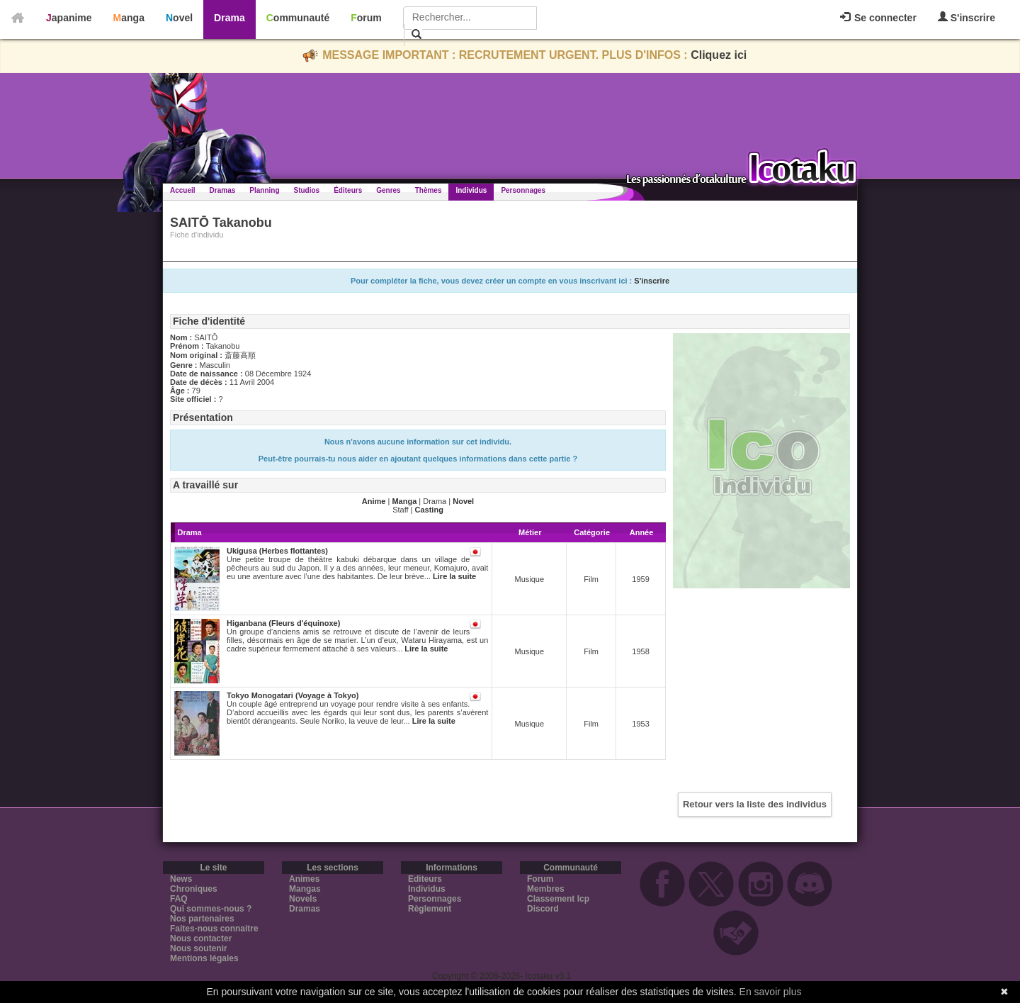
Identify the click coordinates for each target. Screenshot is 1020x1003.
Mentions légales (204, 958)
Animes (304, 879)
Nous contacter (201, 938)
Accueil (183, 190)
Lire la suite (454, 576)
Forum (366, 17)
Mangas (305, 889)
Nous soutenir (198, 948)
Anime (374, 501)
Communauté (297, 17)
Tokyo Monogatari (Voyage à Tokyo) (292, 695)
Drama (229, 17)
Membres (546, 889)
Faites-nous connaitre (214, 929)
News (181, 879)
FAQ (179, 899)
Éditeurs (348, 190)
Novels (303, 899)
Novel (179, 17)
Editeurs (425, 879)
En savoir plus (771, 991)
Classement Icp (558, 899)
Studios (307, 190)
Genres (388, 190)
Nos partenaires (202, 919)
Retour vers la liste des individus (755, 804)
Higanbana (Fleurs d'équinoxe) (283, 623)
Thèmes (428, 190)
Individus (471, 190)
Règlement (429, 909)
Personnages (523, 190)
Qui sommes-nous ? (210, 909)
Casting (429, 509)
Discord (543, 909)
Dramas (223, 190)
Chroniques (193, 889)
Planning (264, 190)
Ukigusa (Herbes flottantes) (277, 551)
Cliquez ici (719, 55)
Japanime (69, 17)
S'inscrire (966, 17)
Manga (128, 17)
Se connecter (878, 17)
